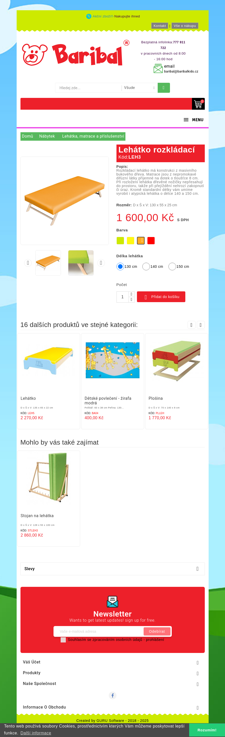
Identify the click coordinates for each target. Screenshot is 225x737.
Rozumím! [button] (207, 730)
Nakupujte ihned (127, 16)
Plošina (156, 398)
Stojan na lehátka (37, 515)
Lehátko (28, 398)
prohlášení (155, 640)
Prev (192, 325)
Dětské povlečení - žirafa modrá (108, 400)
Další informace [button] (35, 733)
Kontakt (160, 26)
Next (201, 325)
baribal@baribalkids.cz (181, 71)
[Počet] (122, 297)
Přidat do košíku (161, 297)
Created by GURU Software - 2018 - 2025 (112, 721)
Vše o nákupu (185, 26)
